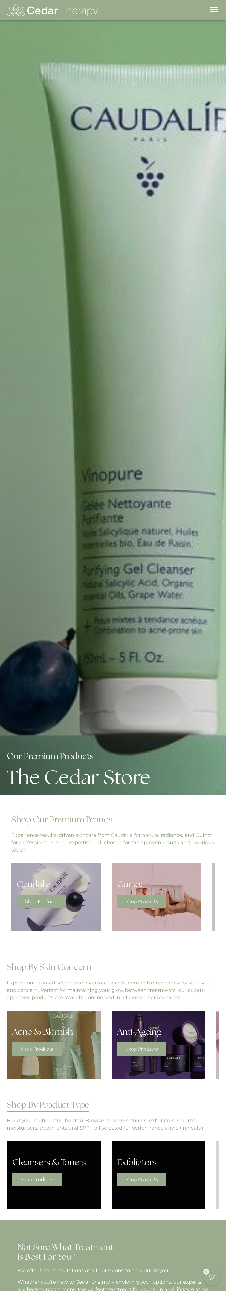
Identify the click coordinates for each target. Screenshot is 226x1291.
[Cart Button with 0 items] (212, 1276)
